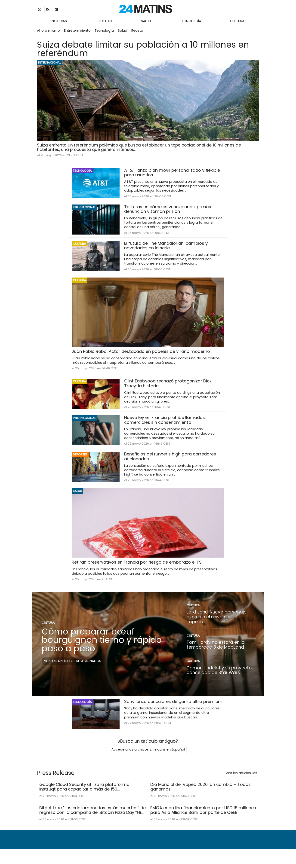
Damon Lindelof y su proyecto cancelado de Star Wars (219, 673)
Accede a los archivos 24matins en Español (148, 753)
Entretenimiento (77, 31)
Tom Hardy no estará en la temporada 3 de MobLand (216, 647)
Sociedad (104, 21)
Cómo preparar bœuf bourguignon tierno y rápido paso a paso (102, 643)
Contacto (159, 849)
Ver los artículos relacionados (72, 664)
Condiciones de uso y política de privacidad (216, 849)
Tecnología (190, 21)
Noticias (59, 21)
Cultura (237, 21)
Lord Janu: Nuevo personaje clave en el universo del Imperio (217, 620)
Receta (140, 31)
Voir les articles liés (241, 776)
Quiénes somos (131, 849)
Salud (146, 21)
